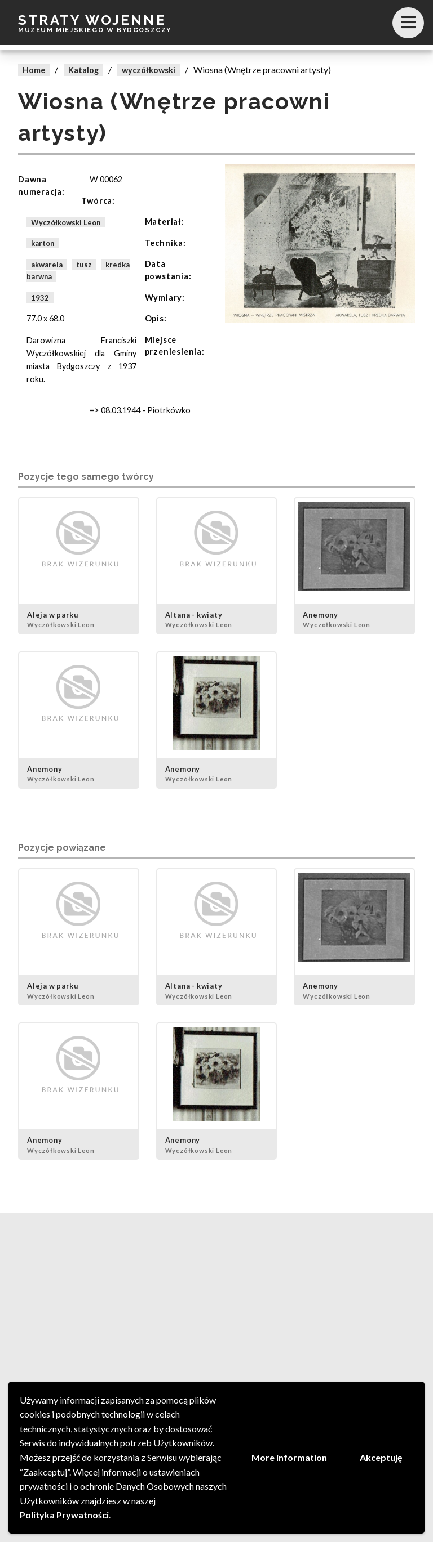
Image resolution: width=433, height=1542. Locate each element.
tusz (84, 264)
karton (42, 243)
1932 (40, 297)
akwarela (47, 264)
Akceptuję (381, 1457)
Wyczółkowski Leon (65, 221)
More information (289, 1457)
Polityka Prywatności (64, 1514)
